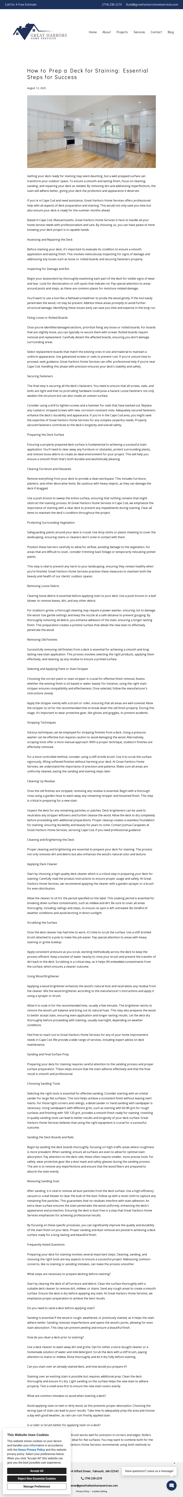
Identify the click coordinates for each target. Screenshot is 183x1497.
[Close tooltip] (174, 1463)
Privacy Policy (82, 1491)
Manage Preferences (36, 1486)
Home (93, 32)
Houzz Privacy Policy (31, 1449)
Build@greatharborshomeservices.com (152, 4)
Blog (171, 32)
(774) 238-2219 (112, 4)
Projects (122, 32)
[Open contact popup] (172, 1485)
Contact (156, 32)
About (106, 32)
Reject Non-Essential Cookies (37, 1478)
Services (139, 32)
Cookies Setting (99, 1491)
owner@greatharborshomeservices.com (93, 1485)
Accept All (36, 1471)
